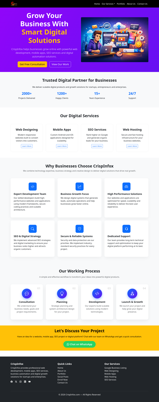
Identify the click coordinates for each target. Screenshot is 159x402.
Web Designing (111, 370)
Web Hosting (110, 376)
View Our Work (60, 64)
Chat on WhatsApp (79, 344)
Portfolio (121, 3)
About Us (131, 3)
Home (97, 3)
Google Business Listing (115, 368)
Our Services (107, 3)
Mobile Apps (110, 373)
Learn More (26, 146)
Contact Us (142, 3)
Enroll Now (63, 379)
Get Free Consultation (32, 64)
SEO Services (110, 379)
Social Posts (63, 376)
